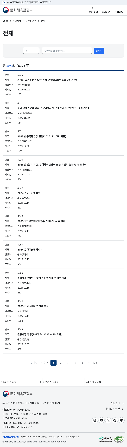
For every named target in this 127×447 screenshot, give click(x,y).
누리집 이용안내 (56, 436)
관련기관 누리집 (51, 382)
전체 (43, 21)
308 (84, 362)
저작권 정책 (26, 436)
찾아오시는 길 (115, 408)
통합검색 (93, 12)
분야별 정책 (31, 21)
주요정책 (17, 21)
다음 (92, 362)
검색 (99, 50)
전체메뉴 (118, 12)
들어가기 (106, 12)
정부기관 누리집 (93, 382)
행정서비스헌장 (40, 436)
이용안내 (117, 403)
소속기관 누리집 (8, 382)
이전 (35, 362)
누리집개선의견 (73, 436)
